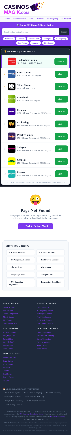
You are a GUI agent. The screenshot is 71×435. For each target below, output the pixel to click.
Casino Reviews (19, 19)
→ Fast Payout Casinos (49, 260)
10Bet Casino (8, 364)
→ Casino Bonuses (47, 252)
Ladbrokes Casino (10, 358)
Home (7, 19)
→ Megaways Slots (17, 274)
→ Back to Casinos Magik (35, 226)
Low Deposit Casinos (45, 323)
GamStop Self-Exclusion (13, 397)
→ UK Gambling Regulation (16, 283)
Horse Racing (42, 349)
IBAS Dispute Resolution (36, 401)
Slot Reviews (8, 310)
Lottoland (6, 367)
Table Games (8, 349)
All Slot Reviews (9, 332)
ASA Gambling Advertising (13, 405)
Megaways (35, 43)
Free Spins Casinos (44, 317)
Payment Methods (43, 342)
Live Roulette (8, 345)
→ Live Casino (45, 267)
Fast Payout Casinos (44, 314)
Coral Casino (8, 361)
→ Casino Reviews (17, 252)
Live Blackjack (8, 342)
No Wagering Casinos (45, 310)
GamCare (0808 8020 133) (35, 397)
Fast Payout (22, 43)
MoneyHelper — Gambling (13, 401)
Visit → (61, 61)
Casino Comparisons (11, 314)
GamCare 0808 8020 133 (39, 419)
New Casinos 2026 (10, 323)
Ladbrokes (9, 39)
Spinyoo (6, 380)
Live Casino (48, 43)
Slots (31, 19)
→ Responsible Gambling (50, 282)
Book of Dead (34, 39)
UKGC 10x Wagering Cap (33, 393)
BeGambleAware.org (53, 393)
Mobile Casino (8, 317)
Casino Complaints (44, 339)
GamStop (26, 419)
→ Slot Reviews (15, 267)
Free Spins (47, 39)
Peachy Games (8, 377)
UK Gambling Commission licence (31, 414)
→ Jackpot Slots (46, 274)
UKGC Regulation (44, 332)
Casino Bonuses (43, 307)
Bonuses (40, 19)
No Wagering (52, 19)
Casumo (21, 39)
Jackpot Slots (8, 339)
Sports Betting (42, 345)
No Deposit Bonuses (44, 320)
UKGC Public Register (12, 393)
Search (64, 32)
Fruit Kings (7, 374)
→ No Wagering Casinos (19, 260)
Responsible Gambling (45, 336)
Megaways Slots (9, 336)
